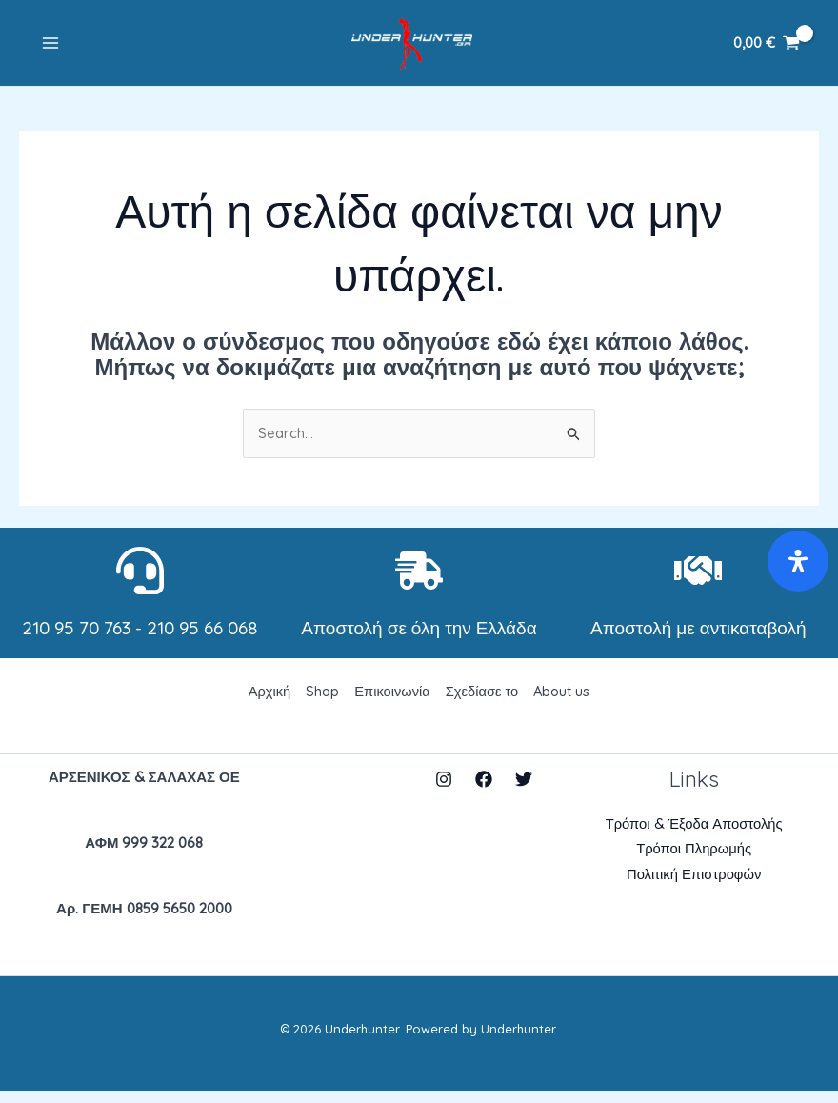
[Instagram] (443, 790)
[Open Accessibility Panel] (798, 561)
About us (564, 702)
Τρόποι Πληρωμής (693, 861)
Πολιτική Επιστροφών (694, 887)
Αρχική (267, 702)
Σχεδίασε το (483, 702)
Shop (321, 702)
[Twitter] (523, 790)
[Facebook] (483, 790)
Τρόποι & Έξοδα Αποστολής (694, 836)
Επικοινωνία (391, 702)
